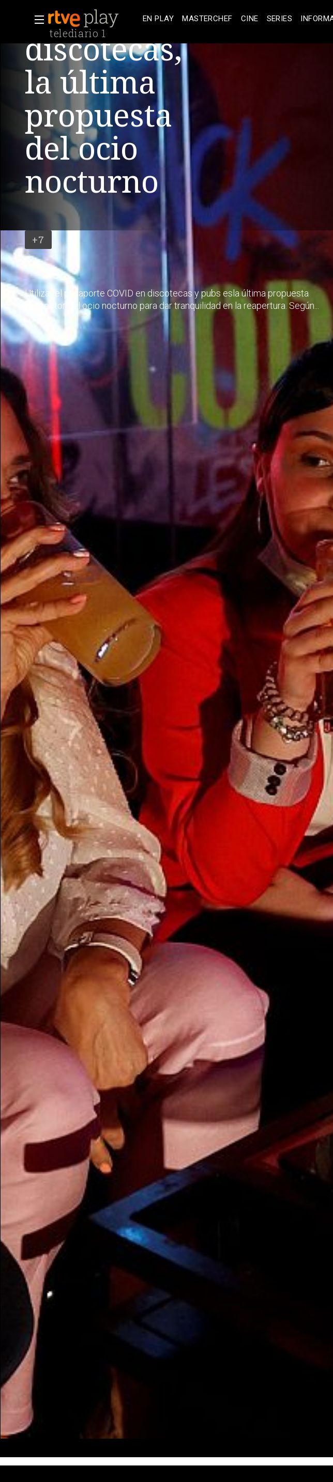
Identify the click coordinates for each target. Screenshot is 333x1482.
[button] (36, 19)
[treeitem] (158, 18)
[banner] (93, 18)
